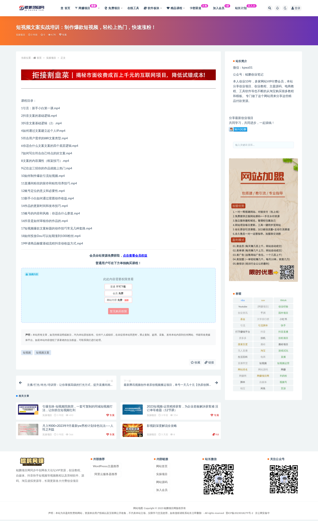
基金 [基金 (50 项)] (242, 319)
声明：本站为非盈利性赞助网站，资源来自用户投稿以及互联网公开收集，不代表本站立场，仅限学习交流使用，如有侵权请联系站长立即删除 (125, 514)
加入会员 (162, 491)
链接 (209, 362)
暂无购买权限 (118, 311)
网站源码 (162, 483)
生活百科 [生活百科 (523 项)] (243, 356)
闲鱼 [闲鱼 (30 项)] (263, 388)
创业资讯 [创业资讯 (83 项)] (243, 312)
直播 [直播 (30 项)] (283, 356)
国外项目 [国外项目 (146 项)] (283, 312)
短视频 (27, 352)
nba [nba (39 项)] (243, 300)
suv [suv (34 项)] (263, 300)
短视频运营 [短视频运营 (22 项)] (283, 363)
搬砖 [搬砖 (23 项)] (263, 344)
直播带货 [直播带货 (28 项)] (243, 363)
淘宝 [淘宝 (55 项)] (263, 350)
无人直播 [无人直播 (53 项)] (243, 350)
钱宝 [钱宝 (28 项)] (242, 388)
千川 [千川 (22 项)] (263, 312)
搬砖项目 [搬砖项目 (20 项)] (283, 344)
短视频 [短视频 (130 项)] (263, 363)
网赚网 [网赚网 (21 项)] (242, 375)
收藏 (195, 362)
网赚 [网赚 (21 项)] (283, 369)
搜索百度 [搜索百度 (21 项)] (243, 344)
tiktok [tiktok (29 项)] (283, 300)
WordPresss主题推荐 (106, 467)
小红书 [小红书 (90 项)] (283, 319)
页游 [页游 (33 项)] (283, 388)
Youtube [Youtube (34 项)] (242, 306)
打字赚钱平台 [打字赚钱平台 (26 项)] (242, 331)
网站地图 (138, 509)
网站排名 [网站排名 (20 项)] (243, 369)
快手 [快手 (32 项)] (283, 325)
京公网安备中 (262, 514)
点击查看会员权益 (135, 255)
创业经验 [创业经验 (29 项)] (283, 306)
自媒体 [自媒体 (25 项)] (263, 382)
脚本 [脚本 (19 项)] (242, 382)
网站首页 (162, 467)
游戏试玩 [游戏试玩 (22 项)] (283, 350)
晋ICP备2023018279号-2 (239, 514)
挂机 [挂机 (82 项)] (263, 337)
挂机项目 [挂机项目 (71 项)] (283, 337)
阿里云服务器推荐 (106, 475)
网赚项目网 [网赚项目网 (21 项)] (263, 375)
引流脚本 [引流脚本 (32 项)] (263, 325)
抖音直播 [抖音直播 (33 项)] (283, 331)
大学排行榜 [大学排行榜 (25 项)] (263, 319)
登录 (295, 8)
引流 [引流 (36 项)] (242, 325)
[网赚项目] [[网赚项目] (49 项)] (263, 306)
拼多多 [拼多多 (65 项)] (242, 337)
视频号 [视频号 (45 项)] (283, 382)
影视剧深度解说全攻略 (162, 427)
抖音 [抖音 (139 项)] (263, 331)
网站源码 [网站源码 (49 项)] (263, 369)
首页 (39, 57)
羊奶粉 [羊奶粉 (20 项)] (283, 375)
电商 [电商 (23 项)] (263, 356)
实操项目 (20, 34)
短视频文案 (42, 352)
